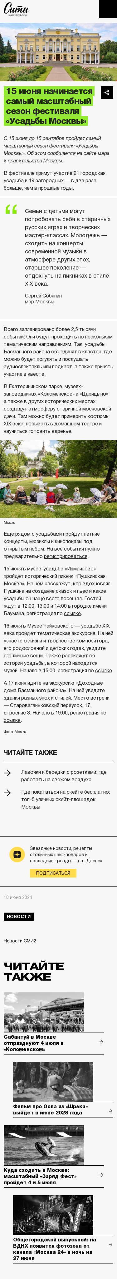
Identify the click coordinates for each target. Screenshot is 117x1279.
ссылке (72, 613)
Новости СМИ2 (20, 940)
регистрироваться (65, 556)
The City (16, 9)
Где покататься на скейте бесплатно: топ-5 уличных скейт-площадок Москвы (65, 799)
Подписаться (53, 873)
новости (19, 916)
